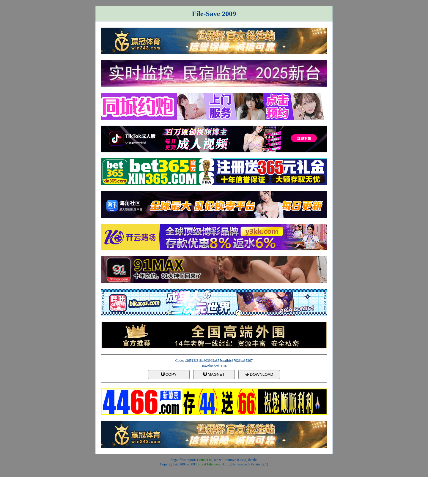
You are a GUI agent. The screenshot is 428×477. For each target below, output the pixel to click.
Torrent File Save (208, 464)
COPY (169, 374)
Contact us (204, 460)
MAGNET (214, 374)
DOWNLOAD (259, 374)
